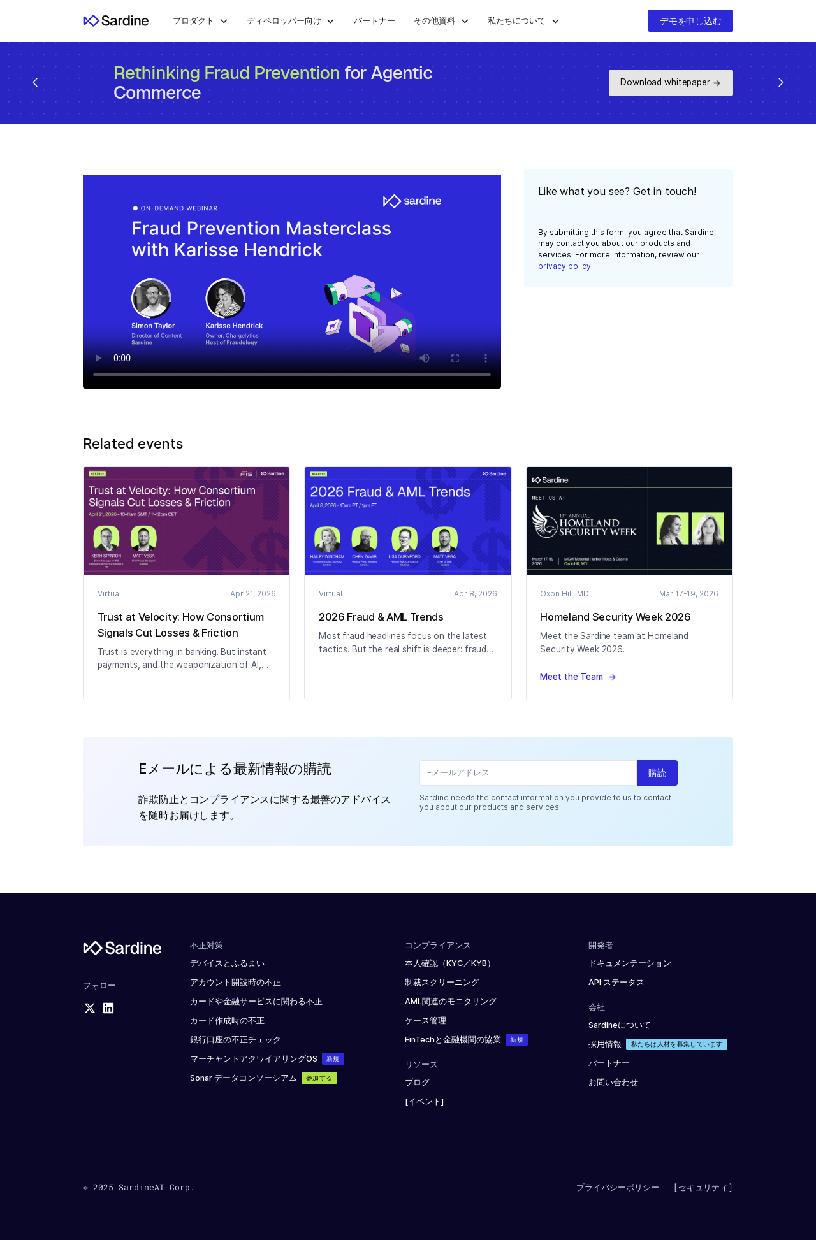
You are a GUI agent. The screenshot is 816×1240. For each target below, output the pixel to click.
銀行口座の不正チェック (235, 1039)
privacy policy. (565, 266)
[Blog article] (187, 521)
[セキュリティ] (703, 1187)
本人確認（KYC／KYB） (450, 963)
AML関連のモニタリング (451, 1001)
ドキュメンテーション (629, 963)
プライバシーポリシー (617, 1187)
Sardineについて (619, 1025)
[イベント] (424, 1101)
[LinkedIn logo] (108, 1008)
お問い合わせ (613, 1082)
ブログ (417, 1082)
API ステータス (616, 982)
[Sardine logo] (122, 947)
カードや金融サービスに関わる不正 (256, 1001)
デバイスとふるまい (227, 963)
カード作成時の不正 (227, 1020)
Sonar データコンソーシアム (243, 1078)
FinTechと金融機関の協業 (453, 1039)
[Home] (116, 20)
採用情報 (605, 1044)
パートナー (609, 1063)
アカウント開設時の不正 (235, 982)
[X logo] (90, 1008)
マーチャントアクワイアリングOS (253, 1058)
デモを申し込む (691, 21)
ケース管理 (425, 1020)
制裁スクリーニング (442, 982)
